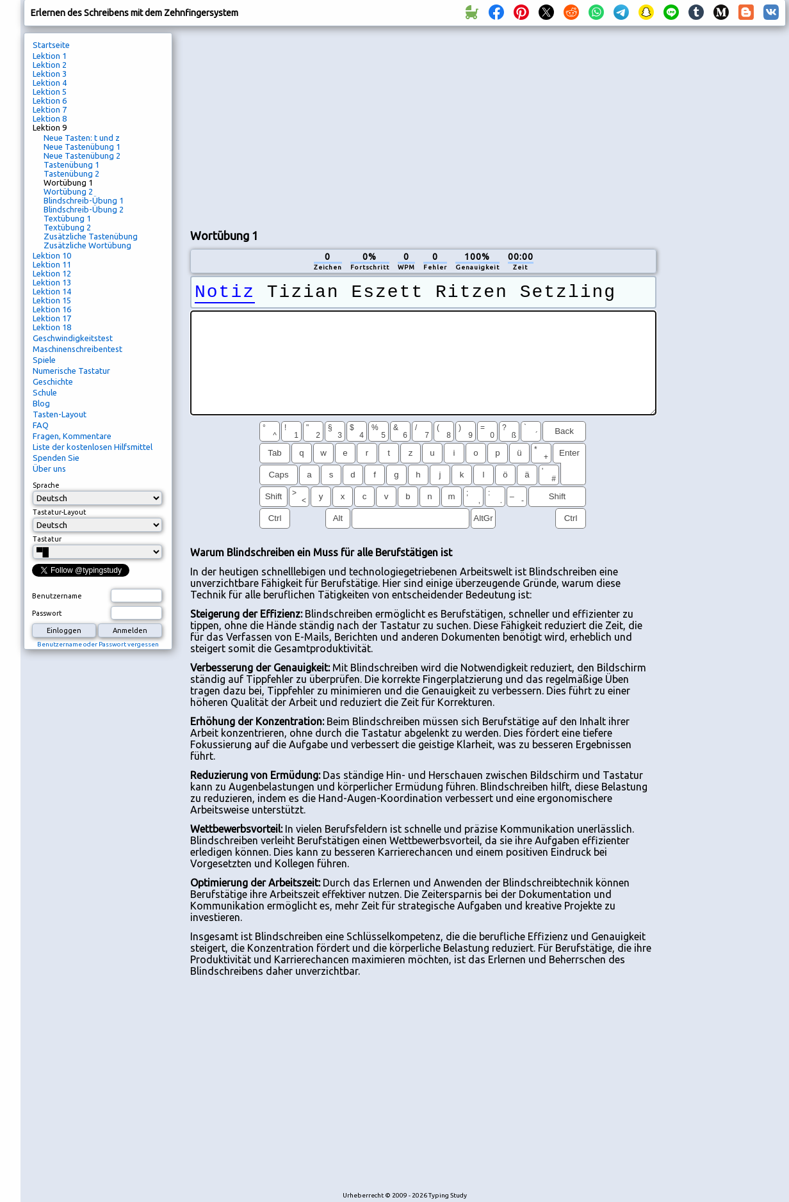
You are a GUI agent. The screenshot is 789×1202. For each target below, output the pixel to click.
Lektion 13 (52, 282)
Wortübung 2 (68, 191)
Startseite (51, 44)
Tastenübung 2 (71, 173)
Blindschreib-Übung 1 (84, 200)
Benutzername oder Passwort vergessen (98, 644)
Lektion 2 (50, 64)
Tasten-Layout (59, 414)
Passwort (47, 613)
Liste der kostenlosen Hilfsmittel (92, 446)
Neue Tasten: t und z (82, 137)
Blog (41, 403)
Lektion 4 (50, 82)
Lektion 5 (50, 91)
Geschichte (53, 381)
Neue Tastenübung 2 (82, 155)
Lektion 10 (52, 255)
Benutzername (57, 596)
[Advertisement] (341, 125)
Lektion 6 (50, 100)
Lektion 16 (52, 309)
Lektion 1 (50, 55)
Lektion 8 (50, 118)
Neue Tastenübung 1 (82, 146)
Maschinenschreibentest (77, 348)
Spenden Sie (56, 457)
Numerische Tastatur (71, 370)
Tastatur (47, 539)
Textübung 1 (67, 218)
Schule (45, 392)
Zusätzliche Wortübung (87, 245)
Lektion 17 (52, 318)
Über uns (49, 468)
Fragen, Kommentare (72, 435)
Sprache (46, 485)
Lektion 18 (52, 327)
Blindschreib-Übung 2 (84, 209)
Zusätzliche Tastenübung (91, 236)
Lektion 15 (52, 300)
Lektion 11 (52, 264)
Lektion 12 (52, 273)
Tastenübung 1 (71, 164)
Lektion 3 (50, 73)
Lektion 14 (52, 291)
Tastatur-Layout (59, 512)
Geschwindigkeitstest (73, 337)
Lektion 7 (50, 109)
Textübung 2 (67, 227)
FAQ (41, 425)
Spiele (44, 359)
